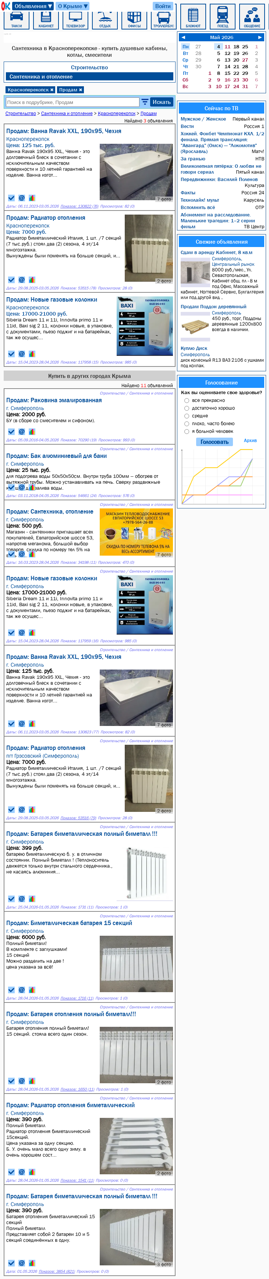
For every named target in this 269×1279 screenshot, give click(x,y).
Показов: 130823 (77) (79, 732)
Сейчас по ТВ (221, 108)
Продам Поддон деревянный (214, 306)
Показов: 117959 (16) (79, 641)
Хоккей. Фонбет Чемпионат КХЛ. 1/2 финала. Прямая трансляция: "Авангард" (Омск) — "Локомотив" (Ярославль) (222, 142)
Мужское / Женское (203, 119)
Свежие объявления (222, 241)
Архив (250, 440)
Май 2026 (221, 37)
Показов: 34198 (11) (78, 562)
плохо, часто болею (213, 423)
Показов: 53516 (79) (78, 818)
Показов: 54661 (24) (78, 496)
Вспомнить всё (198, 207)
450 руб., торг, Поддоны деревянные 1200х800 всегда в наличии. (222, 325)
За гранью (193, 158)
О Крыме (73, 6)
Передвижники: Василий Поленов (219, 179)
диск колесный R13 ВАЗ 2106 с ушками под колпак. (222, 360)
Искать (162, 101)
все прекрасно (208, 400)
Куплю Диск (194, 348)
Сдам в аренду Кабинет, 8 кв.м (216, 252)
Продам (70, 90)
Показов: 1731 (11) (76, 907)
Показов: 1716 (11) (76, 998)
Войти (163, 6)
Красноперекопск (31, 90)
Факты (188, 192)
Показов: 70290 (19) (78, 440)
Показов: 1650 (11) (77, 1089)
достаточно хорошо (213, 408)
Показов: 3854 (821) (57, 1271)
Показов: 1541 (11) (77, 1180)
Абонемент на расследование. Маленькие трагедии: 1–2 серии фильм (218, 220)
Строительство (89, 67)
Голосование (221, 382)
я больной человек (212, 431)
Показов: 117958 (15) (79, 362)
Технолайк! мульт (200, 200)
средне (200, 415)
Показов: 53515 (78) (78, 288)
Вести (187, 126)
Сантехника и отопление (41, 76)
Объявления (34, 6)
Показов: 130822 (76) (79, 206)
